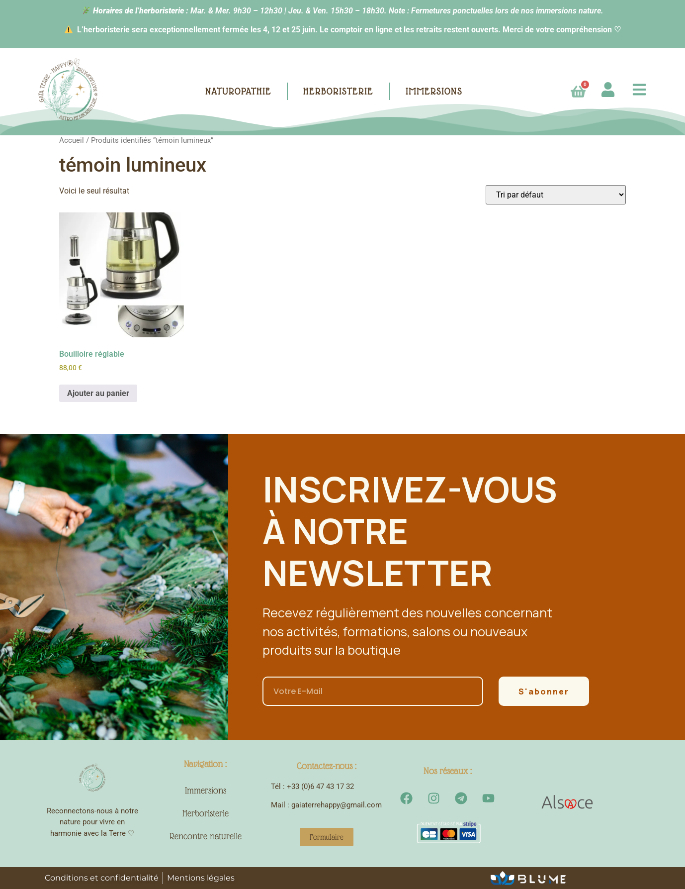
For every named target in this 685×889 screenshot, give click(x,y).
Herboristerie (205, 813)
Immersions (205, 790)
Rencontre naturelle (206, 836)
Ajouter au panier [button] (98, 393)
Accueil (71, 140)
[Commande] (556, 194)
